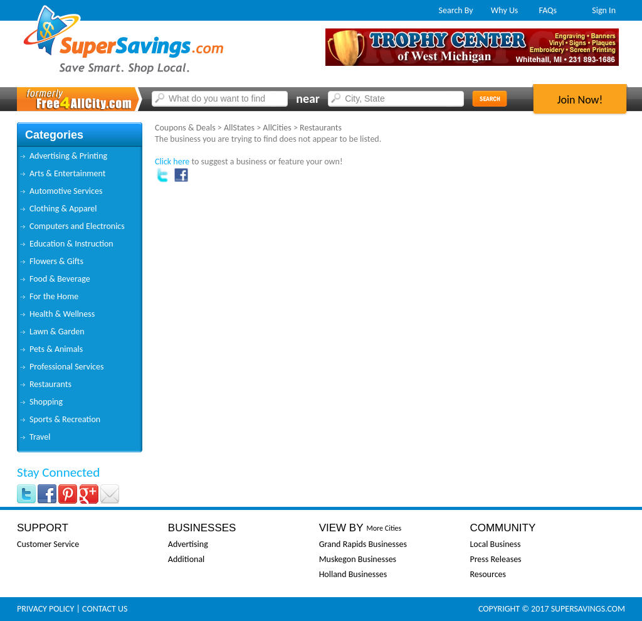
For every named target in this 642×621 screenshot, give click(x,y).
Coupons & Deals (185, 127)
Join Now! (580, 100)
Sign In (604, 10)
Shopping (46, 401)
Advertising (188, 544)
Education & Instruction (71, 243)
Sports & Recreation (64, 419)
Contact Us (104, 608)
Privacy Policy (45, 608)
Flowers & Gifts (56, 261)
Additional (186, 559)
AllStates (239, 127)
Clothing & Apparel (63, 208)
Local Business (495, 544)
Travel (39, 437)
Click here (172, 161)
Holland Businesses (353, 574)
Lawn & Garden (57, 331)
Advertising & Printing (68, 156)
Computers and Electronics (77, 226)
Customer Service (48, 544)
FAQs (548, 10)
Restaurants (50, 384)
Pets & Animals (56, 349)
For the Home (53, 296)
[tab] (79, 156)
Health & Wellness (62, 314)
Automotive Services (65, 191)
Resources (488, 574)
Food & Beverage (59, 278)
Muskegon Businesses (357, 559)
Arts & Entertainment (67, 173)
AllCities (277, 127)
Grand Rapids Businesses (363, 544)
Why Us (504, 10)
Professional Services (66, 366)
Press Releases (495, 559)
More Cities (383, 528)
